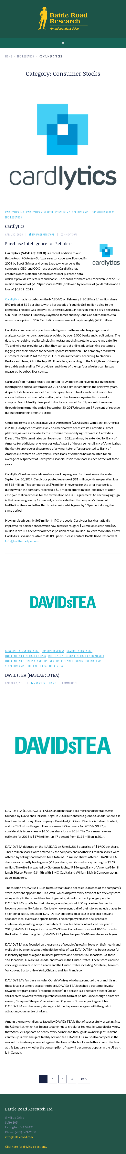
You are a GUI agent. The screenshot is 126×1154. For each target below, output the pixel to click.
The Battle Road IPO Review (45, 666)
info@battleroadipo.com (21, 541)
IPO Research (13, 217)
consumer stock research (72, 212)
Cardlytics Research (39, 212)
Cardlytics (15, 226)
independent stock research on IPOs (29, 661)
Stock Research (15, 666)
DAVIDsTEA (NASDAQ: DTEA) (32, 675)
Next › (83, 1079)
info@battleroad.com (19, 1137)
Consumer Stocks (103, 212)
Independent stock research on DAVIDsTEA (76, 656)
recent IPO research (88, 661)
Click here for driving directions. (26, 1146)
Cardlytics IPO (14, 212)
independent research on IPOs (25, 656)
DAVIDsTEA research (79, 651)
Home (8, 56)
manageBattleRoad (42, 234)
